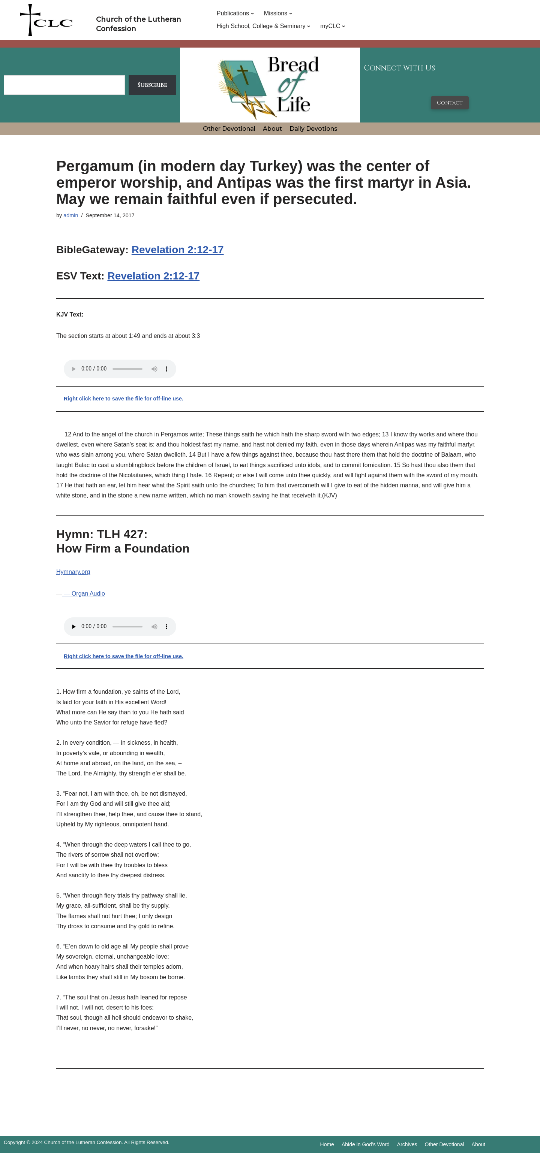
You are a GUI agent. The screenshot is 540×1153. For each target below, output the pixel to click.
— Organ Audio (83, 593)
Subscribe (152, 85)
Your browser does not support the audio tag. (120, 369)
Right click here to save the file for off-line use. (123, 399)
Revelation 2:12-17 (178, 249)
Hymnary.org (73, 572)
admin (70, 215)
